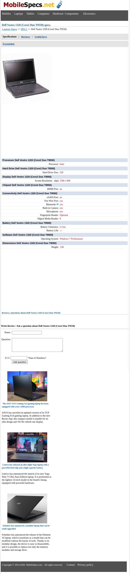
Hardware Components (66, 13)
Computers (43, 13)
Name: (7, 332)
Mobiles (6, 13)
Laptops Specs (9, 29)
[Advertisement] (64, 128)
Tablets (30, 13)
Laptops (18, 13)
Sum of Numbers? (37, 360)
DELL (24, 29)
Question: (6, 339)
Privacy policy (85, 567)
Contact (71, 567)
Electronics (89, 13)
